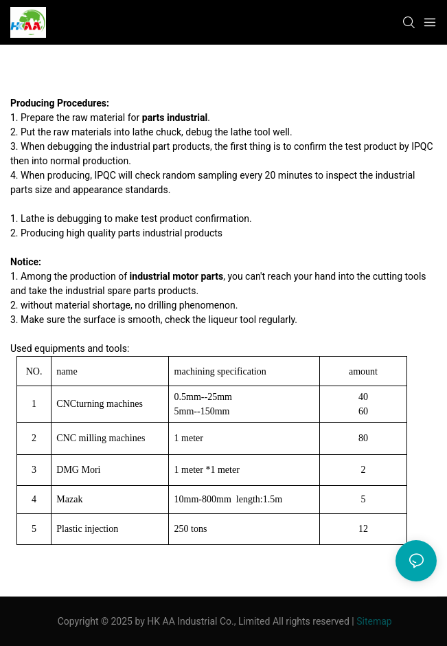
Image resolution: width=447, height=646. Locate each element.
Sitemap (373, 621)
